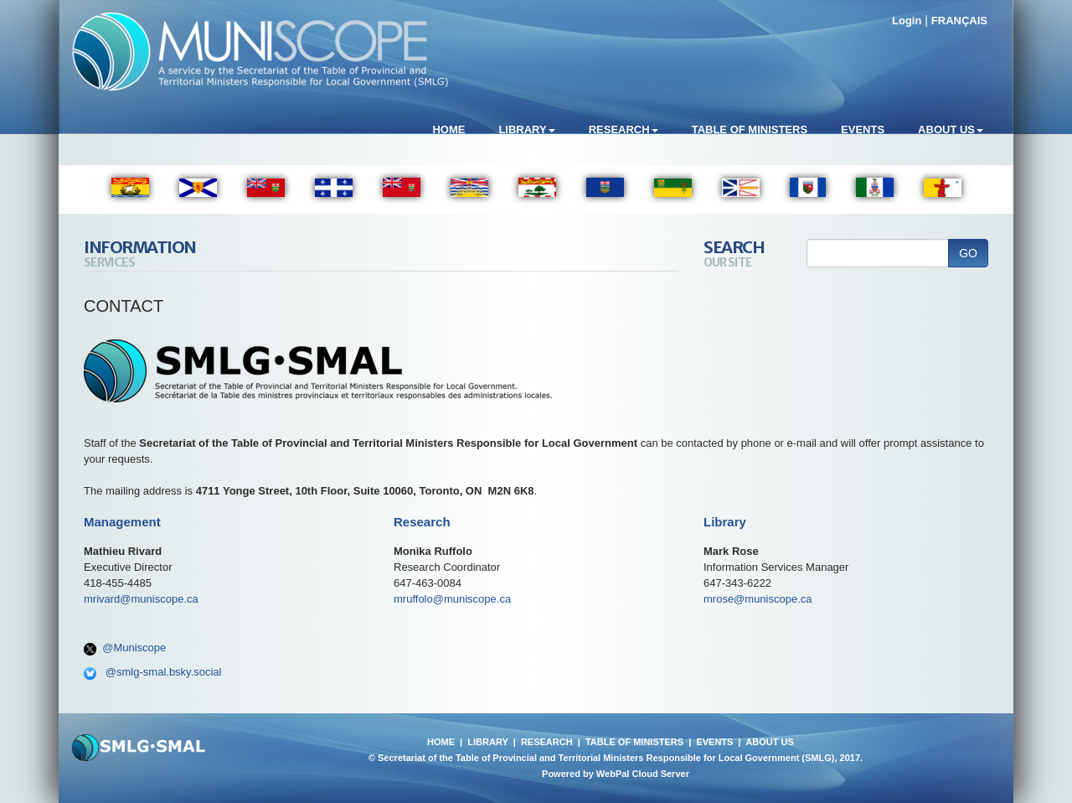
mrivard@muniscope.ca (141, 599)
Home (448, 129)
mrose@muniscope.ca (758, 599)
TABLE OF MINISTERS (634, 742)
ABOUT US (769, 742)
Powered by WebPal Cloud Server (615, 774)
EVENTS (714, 742)
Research (623, 129)
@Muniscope (134, 647)
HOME (441, 742)
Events (862, 129)
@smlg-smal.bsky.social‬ (164, 672)
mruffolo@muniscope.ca (452, 599)
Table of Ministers (749, 129)
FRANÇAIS (959, 20)
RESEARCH (547, 742)
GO (968, 253)
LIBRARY (487, 742)
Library (526, 129)
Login (906, 20)
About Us (950, 129)
